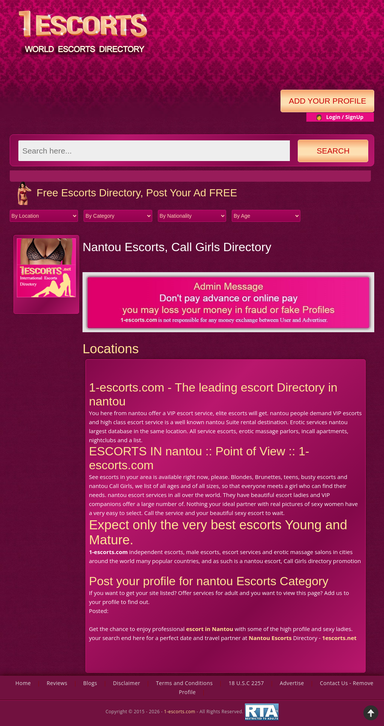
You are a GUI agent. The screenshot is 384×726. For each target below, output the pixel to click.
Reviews (56, 683)
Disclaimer (126, 683)
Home (23, 683)
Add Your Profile (327, 100)
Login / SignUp (345, 116)
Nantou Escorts (270, 638)
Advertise (292, 683)
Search (333, 150)
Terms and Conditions (184, 683)
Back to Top (370, 712)
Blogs (90, 683)
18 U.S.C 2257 (246, 683)
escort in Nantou (209, 629)
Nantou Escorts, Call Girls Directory (176, 247)
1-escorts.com (180, 711)
